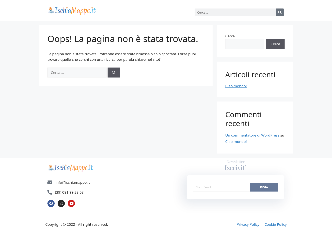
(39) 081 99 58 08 (69, 192)
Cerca (230, 36)
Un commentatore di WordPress (252, 135)
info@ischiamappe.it (72, 182)
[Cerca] (280, 12)
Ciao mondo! (236, 85)
